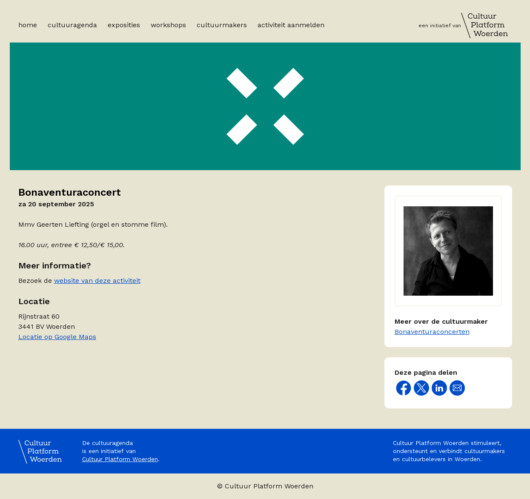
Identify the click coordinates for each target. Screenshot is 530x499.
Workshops (168, 25)
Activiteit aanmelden (291, 25)
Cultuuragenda (72, 25)
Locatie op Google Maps (57, 337)
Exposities (124, 25)
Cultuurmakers (222, 25)
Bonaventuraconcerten (432, 332)
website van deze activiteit (97, 281)
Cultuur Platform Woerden (120, 459)
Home (27, 25)
